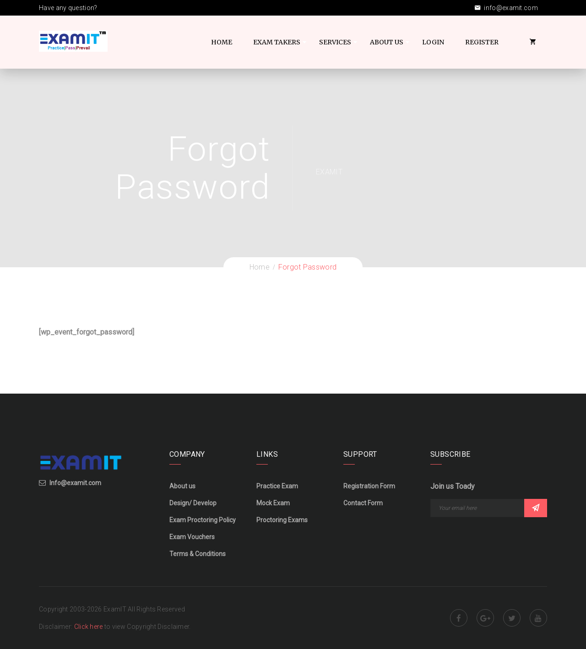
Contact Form (363, 503)
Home (221, 42)
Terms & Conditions (197, 553)
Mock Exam (273, 503)
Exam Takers (276, 42)
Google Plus (485, 618)
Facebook (458, 618)
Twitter (512, 618)
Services (335, 42)
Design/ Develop (193, 503)
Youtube (538, 618)
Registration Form (369, 486)
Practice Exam (277, 486)
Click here (89, 626)
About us (182, 486)
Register (482, 42)
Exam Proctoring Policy (202, 520)
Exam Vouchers (192, 537)
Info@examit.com (75, 483)
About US (386, 42)
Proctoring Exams (282, 520)
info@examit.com (506, 7)
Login (433, 42)
